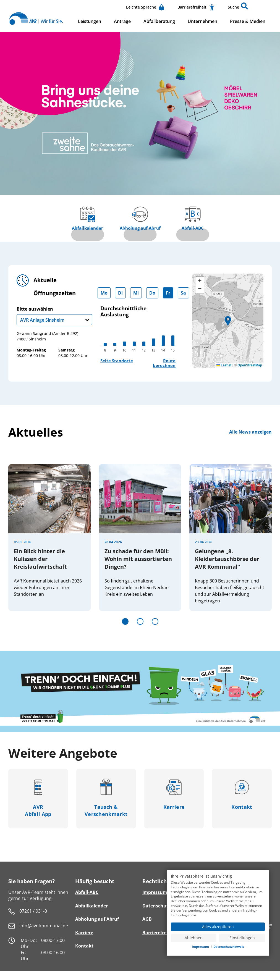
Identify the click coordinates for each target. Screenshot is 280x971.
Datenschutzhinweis (228, 946)
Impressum (200, 946)
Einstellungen (242, 937)
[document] (218, 896)
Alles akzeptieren (218, 926)
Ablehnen (194, 937)
